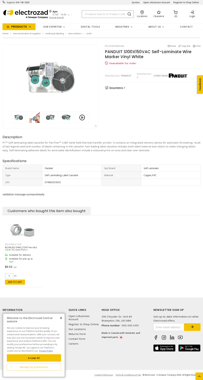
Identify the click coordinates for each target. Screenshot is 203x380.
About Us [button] (154, 26)
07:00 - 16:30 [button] (59, 14)
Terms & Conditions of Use (128, 374)
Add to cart (15, 282)
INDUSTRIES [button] (122, 26)
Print (198, 45)
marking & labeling (54, 33)
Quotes (136, 2)
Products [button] (19, 26)
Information (13, 310)
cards (89, 33)
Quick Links (77, 310)
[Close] (61, 318)
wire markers (75, 33)
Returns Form (77, 334)
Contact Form (77, 338)
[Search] (108, 14)
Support (11, 2)
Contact (186, 26)
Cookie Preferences (103, 375)
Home (6, 33)
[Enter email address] (168, 327)
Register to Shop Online (186, 2)
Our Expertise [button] (52, 26)
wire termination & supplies (27, 33)
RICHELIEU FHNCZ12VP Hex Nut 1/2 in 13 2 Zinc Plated (21, 248)
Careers (74, 343)
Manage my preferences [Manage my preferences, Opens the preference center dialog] (34, 366)
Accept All (34, 357)
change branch (56, 17)
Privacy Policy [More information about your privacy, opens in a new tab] (46, 350)
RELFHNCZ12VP (13, 244)
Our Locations (77, 329)
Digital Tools (90, 26)
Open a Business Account (156, 2)
